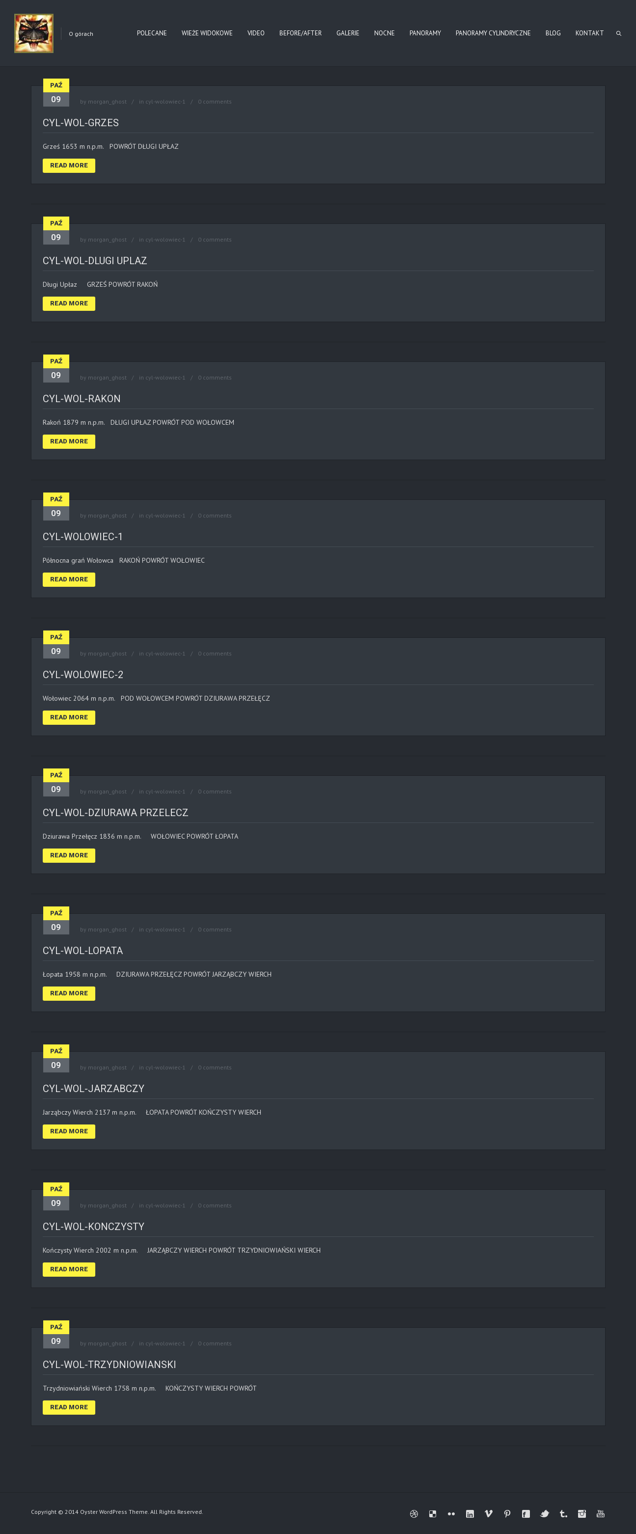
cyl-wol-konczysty (93, 1227)
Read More (69, 165)
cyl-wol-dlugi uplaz (95, 261)
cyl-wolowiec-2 (83, 675)
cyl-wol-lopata (83, 951)
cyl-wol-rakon (82, 399)
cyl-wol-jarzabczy (93, 1089)
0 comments (215, 101)
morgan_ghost (107, 101)
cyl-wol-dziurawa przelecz (116, 813)
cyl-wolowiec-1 (165, 101)
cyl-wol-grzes (81, 123)
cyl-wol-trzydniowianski (109, 1364)
